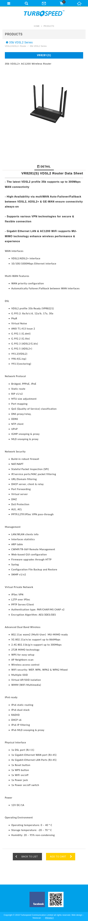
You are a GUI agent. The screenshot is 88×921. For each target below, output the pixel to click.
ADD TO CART (58, 856)
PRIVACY (49, 918)
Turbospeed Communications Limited (44, 13)
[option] (44, 105)
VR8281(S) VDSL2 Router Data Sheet (52, 173)
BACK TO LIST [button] (30, 856)
